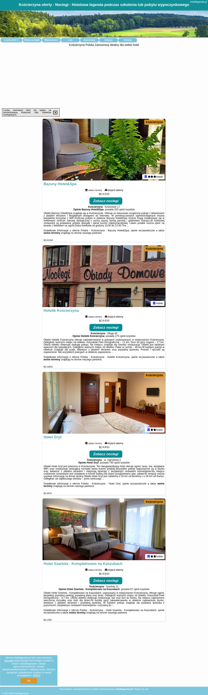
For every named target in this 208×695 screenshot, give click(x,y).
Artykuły (128, 40)
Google (9, 660)
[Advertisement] (104, 77)
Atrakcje (108, 40)
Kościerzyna (154, 122)
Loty (70, 40)
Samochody (89, 40)
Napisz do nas (141, 689)
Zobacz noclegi (106, 201)
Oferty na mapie (32, 40)
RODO (36, 675)
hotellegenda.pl (198, 1)
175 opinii (120, 336)
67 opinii (135, 589)
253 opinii (119, 209)
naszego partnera (91, 233)
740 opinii (114, 462)
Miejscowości (51, 40)
